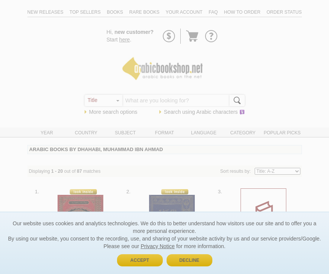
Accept (139, 260)
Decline (189, 260)
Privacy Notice (158, 246)
